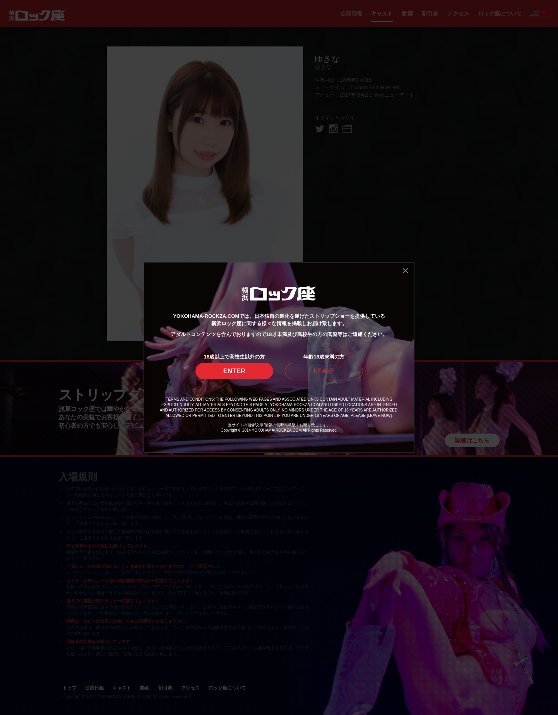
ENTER (234, 371)
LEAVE (323, 371)
